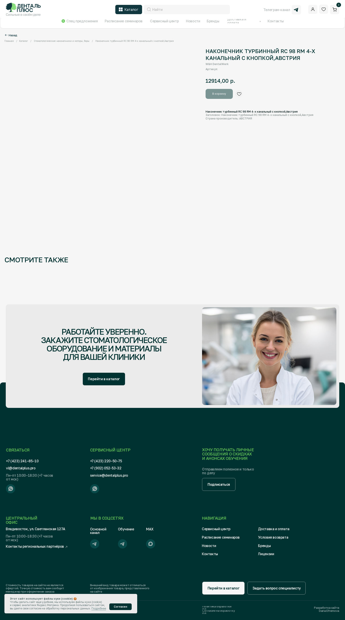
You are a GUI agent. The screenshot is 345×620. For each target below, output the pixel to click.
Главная (9, 41)
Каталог (23, 41)
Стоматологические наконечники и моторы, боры (61, 41)
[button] (218, 484)
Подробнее (98, 608)
